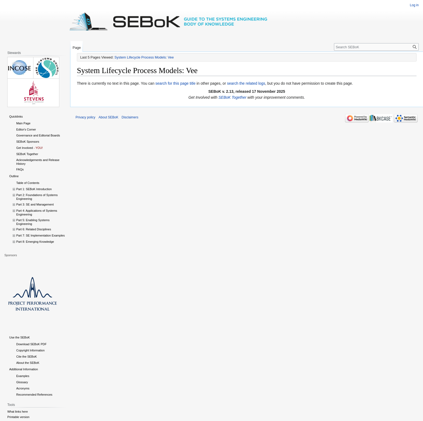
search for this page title (175, 83)
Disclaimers (130, 117)
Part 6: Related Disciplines (33, 229)
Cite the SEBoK (26, 356)
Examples (22, 376)
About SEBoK (108, 117)
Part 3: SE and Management (35, 204)
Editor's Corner (26, 129)
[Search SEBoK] (376, 47)
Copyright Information (30, 350)
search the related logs (246, 83)
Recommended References (34, 394)
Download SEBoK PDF (31, 344)
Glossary (22, 382)
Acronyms (22, 388)
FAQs (20, 169)
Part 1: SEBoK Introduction (34, 189)
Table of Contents (27, 182)
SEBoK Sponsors (27, 141)
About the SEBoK (27, 362)
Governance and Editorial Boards (38, 135)
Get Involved (24, 147)
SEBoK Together (233, 97)
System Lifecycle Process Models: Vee (144, 57)
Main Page (23, 123)
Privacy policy (85, 117)
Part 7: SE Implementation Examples (40, 235)
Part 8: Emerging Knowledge (35, 241)
